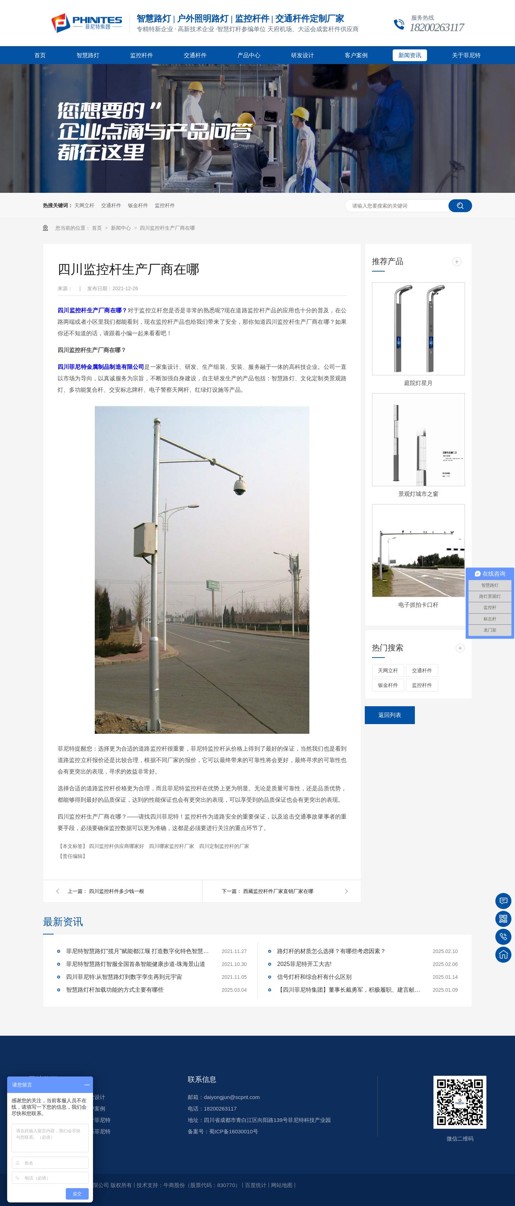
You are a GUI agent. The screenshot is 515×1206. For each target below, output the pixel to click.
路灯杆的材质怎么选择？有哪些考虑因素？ (331, 951)
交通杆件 (195, 55)
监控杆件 (141, 55)
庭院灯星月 (418, 383)
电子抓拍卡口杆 (418, 605)
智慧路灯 (88, 55)
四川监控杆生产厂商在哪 (167, 228)
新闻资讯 (409, 55)
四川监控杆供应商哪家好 (117, 846)
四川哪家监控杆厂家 (172, 846)
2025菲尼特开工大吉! (304, 964)
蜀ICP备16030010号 (233, 1131)
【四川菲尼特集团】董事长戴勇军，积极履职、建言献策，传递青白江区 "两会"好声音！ (348, 990)
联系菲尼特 (97, 1131)
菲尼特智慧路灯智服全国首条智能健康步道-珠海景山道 (135, 964)
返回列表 (389, 715)
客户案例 (356, 55)
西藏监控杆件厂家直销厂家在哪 (278, 891)
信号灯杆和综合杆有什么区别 (314, 977)
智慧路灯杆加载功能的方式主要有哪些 (114, 990)
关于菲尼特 (466, 55)
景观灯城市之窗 (418, 494)
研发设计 (302, 55)
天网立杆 (84, 205)
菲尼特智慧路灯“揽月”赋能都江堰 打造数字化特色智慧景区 (137, 951)
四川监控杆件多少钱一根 (116, 891)
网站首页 (43, 1079)
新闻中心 (121, 228)
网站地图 (282, 1185)
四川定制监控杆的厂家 (224, 846)
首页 (40, 55)
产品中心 (248, 55)
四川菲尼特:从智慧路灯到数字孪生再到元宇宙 (124, 977)
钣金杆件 (138, 205)
